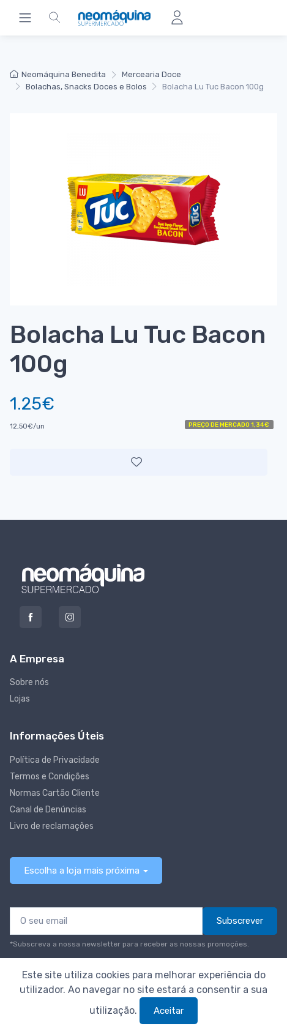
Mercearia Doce (151, 74)
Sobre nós (29, 682)
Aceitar (169, 1010)
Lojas (20, 699)
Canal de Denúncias (48, 809)
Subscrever (240, 920)
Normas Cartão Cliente (55, 793)
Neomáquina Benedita (58, 74)
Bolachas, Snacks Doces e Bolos (86, 86)
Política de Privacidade (55, 760)
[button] (54, 18)
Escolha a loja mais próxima (82, 870)
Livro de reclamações (52, 826)
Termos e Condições (49, 776)
